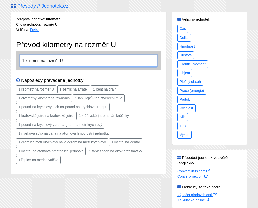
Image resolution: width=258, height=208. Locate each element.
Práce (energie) (192, 90)
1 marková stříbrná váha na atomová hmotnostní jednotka (63, 133)
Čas (183, 29)
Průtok (185, 99)
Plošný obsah (190, 82)
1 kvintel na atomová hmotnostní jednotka (50, 151)
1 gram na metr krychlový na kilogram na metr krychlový (62, 142)
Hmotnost (187, 46)
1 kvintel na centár (125, 142)
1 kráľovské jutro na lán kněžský (104, 116)
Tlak (183, 126)
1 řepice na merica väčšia (38, 160)
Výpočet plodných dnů (197, 195)
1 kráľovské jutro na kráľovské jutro (45, 116)
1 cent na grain (105, 89)
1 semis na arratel (74, 89)
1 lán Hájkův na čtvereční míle (98, 98)
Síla (183, 117)
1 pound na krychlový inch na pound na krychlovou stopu (62, 107)
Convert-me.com (192, 176)
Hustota (186, 55)
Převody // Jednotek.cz (39, 6)
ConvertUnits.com (193, 171)
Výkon (184, 135)
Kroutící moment (193, 64)
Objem (185, 73)
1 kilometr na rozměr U (36, 89)
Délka (34, 30)
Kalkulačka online (193, 200)
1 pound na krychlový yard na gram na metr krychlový (60, 125)
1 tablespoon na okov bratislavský (115, 151)
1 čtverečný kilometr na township (44, 98)
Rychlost (186, 108)
